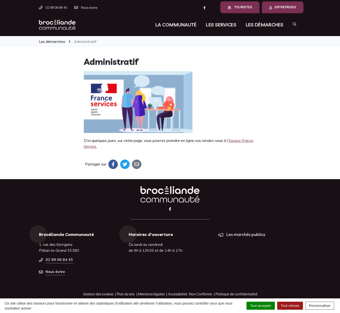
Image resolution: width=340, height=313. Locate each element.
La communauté (175, 25)
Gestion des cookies (98, 294)
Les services (221, 25)
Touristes (240, 7)
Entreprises (282, 7)
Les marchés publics (245, 234)
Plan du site (126, 294)
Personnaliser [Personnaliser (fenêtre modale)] (320, 306)
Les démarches (264, 25)
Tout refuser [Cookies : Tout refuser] (290, 306)
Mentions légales (151, 294)
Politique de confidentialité (236, 294)
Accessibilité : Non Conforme (190, 294)
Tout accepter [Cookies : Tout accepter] (260, 306)
